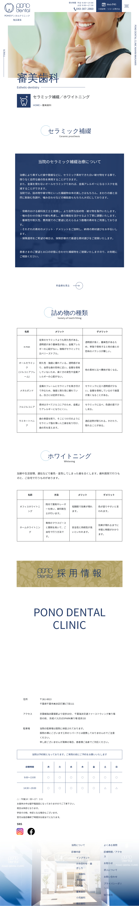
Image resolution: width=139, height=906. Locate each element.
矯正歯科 (80, 903)
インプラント (83, 858)
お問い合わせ (110, 877)
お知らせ (108, 863)
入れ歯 (79, 886)
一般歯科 (80, 874)
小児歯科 (80, 897)
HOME (36, 105)
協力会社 (108, 895)
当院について (78, 845)
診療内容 (75, 852)
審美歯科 (80, 892)
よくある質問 (110, 845)
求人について (110, 870)
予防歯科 (80, 880)
